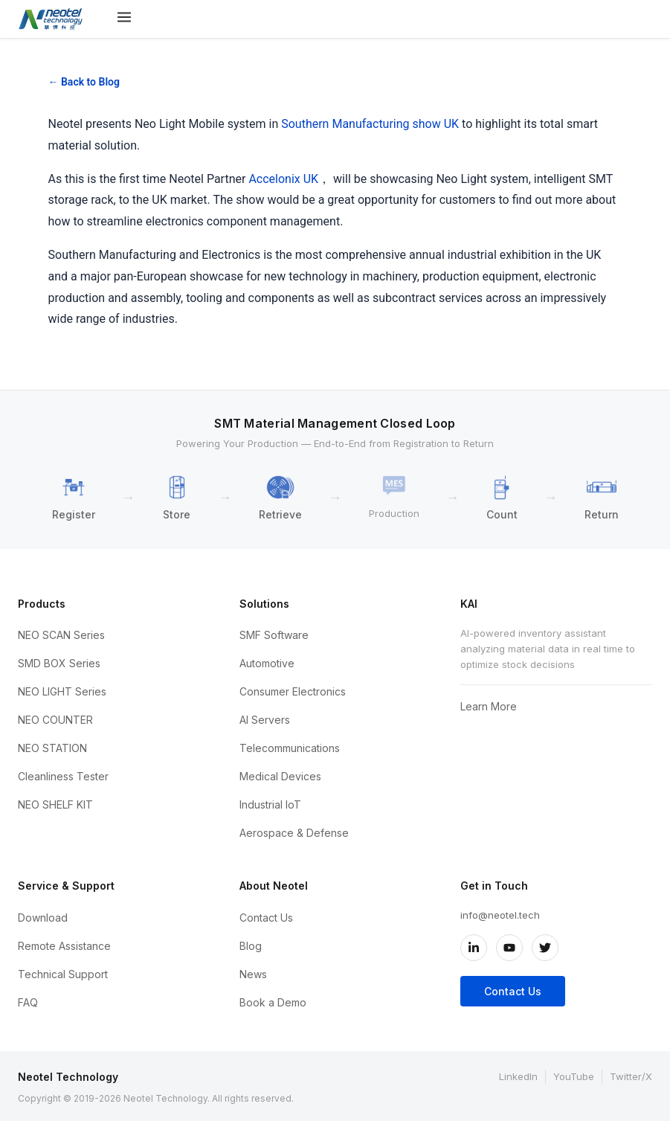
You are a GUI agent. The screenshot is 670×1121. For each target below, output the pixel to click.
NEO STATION (52, 748)
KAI (468, 603)
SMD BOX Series (59, 663)
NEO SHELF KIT (55, 804)
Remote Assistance (64, 945)
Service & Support (66, 885)
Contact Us (266, 917)
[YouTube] (509, 947)
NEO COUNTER (55, 719)
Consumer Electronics (292, 691)
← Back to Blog (84, 82)
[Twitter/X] (545, 947)
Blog (250, 945)
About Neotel (273, 885)
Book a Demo (272, 1002)
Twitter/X (631, 1076)
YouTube (573, 1076)
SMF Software (274, 635)
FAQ (28, 1002)
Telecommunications (289, 748)
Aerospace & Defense (294, 832)
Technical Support (63, 974)
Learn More (488, 706)
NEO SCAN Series (61, 635)
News (253, 974)
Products (41, 603)
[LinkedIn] (473, 947)
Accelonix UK (281, 179)
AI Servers (264, 719)
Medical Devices (280, 776)
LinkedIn (518, 1076)
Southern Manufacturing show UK (370, 124)
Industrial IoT (270, 804)
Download (43, 917)
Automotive (266, 663)
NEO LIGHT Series (62, 691)
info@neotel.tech (500, 915)
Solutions (264, 603)
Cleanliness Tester (63, 776)
